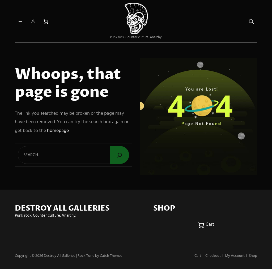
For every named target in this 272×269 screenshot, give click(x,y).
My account (235, 256)
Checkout (213, 256)
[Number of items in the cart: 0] (46, 21)
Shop (253, 256)
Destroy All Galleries (59, 256)
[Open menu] (20, 21)
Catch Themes (111, 256)
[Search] (119, 155)
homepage (58, 131)
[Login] (33, 21)
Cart (197, 256)
